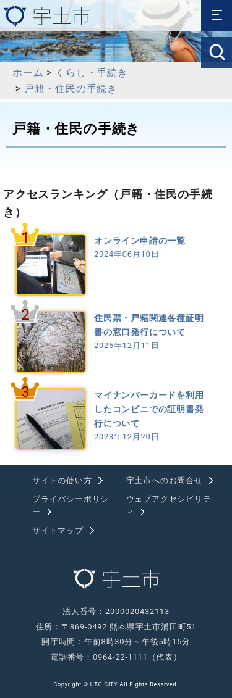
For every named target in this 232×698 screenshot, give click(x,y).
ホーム (27, 72)
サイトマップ (58, 530)
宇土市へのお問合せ (164, 480)
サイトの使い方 (62, 480)
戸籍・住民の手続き (71, 88)
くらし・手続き (91, 72)
